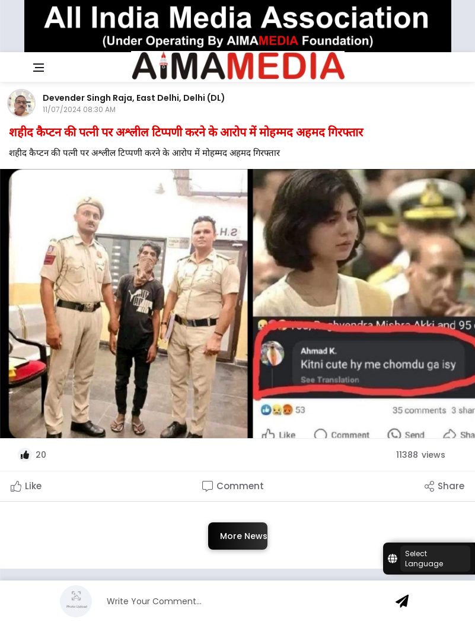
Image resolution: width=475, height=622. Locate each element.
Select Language (424, 558)
